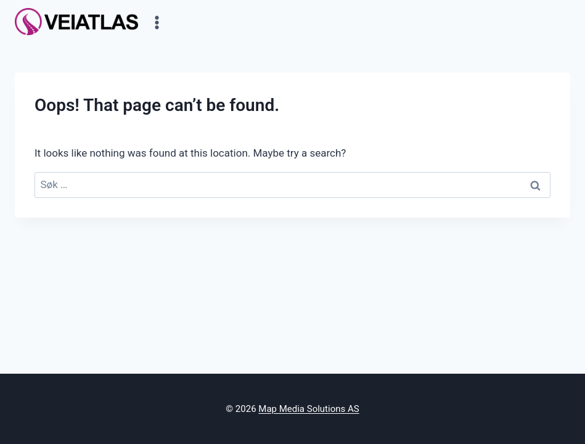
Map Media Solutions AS (308, 408)
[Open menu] (157, 22)
